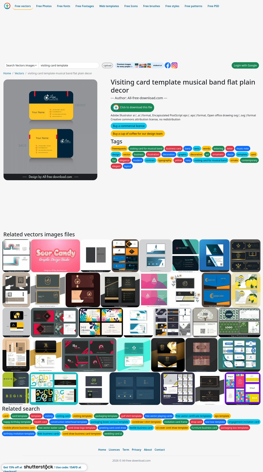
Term (125, 449)
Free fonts (63, 6)
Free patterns (193, 6)
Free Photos (43, 6)
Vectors (19, 73)
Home (7, 73)
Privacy (136, 449)
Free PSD (213, 6)
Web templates (109, 6)
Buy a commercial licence (129, 126)
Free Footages (84, 6)
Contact (160, 449)
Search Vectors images (20, 65)
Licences (114, 449)
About (148, 449)
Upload (107, 65)
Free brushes (151, 6)
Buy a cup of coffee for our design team (138, 133)
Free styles (172, 6)
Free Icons (131, 6)
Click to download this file (132, 107)
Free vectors (23, 6)
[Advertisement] (131, 36)
